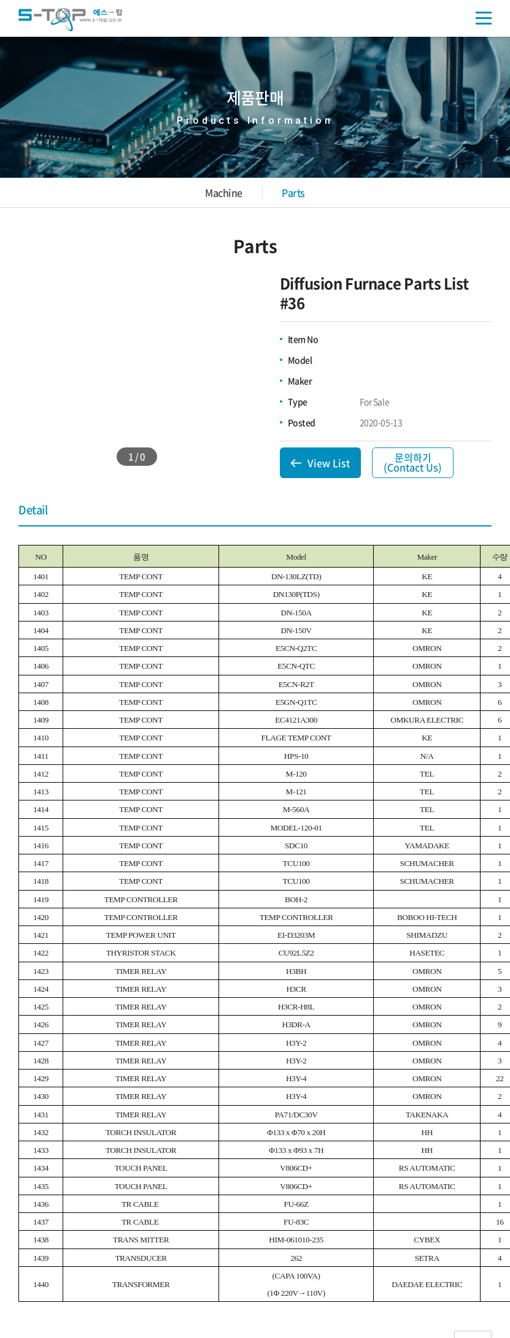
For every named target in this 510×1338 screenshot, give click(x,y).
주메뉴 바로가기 (0, 0)
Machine (223, 192)
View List (328, 462)
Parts (293, 192)
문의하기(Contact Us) (413, 462)
